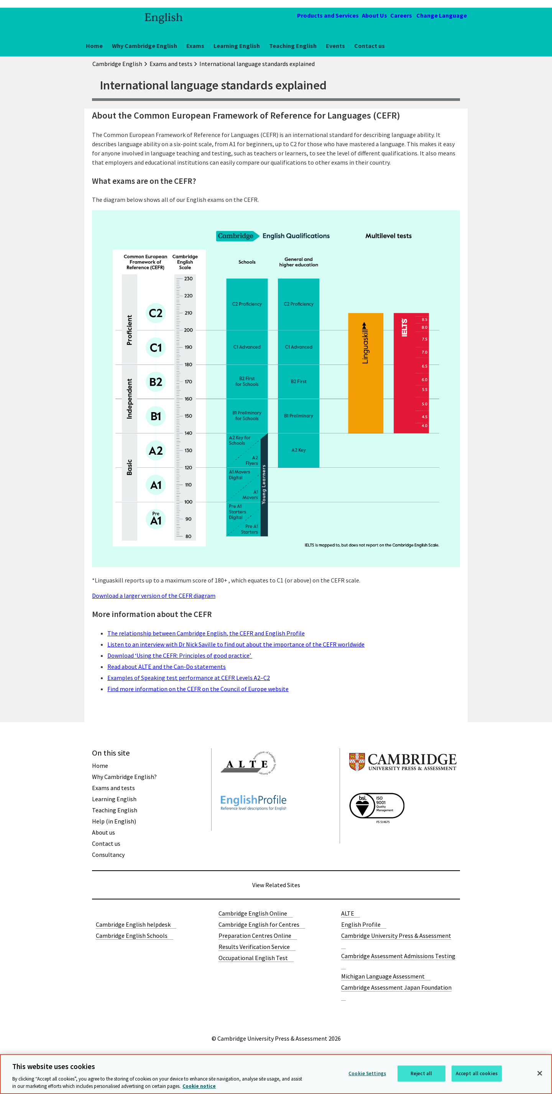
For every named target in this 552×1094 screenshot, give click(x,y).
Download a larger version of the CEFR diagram (153, 595)
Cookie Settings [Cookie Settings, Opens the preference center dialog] (367, 1073)
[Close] (539, 1073)
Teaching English (293, 46)
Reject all (421, 1073)
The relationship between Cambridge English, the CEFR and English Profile (206, 633)
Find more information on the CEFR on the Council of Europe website (198, 689)
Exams (195, 46)
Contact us (369, 46)
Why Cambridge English (144, 46)
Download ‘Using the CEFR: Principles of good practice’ (179, 655)
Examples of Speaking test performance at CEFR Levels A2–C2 (188, 677)
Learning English (237, 46)
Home (94, 46)
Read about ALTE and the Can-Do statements (166, 666)
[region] (276, 1074)
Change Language (441, 15)
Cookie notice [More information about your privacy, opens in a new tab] (199, 1086)
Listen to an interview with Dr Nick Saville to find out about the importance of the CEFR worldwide (236, 644)
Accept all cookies (477, 1073)
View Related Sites (276, 885)
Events (335, 46)
